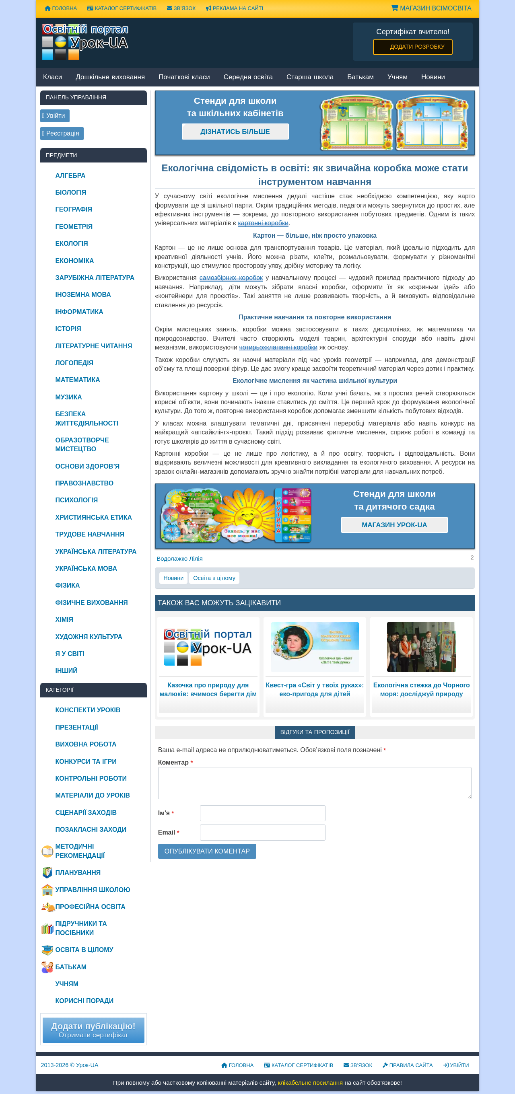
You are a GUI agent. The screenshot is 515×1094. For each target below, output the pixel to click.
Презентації (77, 727)
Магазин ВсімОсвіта (431, 8)
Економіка (75, 260)
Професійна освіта (91, 906)
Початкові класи (184, 77)
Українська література (96, 551)
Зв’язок (181, 8)
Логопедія (75, 363)
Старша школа (310, 77)
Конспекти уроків (88, 710)
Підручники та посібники (81, 928)
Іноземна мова (83, 294)
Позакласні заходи (91, 829)
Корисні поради (85, 1000)
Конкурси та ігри (86, 761)
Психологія (77, 500)
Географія (74, 209)
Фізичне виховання (92, 602)
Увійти (456, 1065)
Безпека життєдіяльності (87, 418)
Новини (433, 77)
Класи (52, 77)
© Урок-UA (70, 1065)
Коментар (175, 762)
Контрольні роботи (91, 778)
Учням (397, 77)
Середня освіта (248, 77)
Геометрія (74, 226)
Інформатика (79, 311)
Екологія (72, 243)
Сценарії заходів (86, 812)
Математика (78, 379)
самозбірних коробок (231, 277)
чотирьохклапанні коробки (278, 347)
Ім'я (166, 813)
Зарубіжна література (95, 277)
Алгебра (71, 175)
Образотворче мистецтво (82, 444)
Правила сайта (408, 1065)
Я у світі (70, 653)
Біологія (71, 192)
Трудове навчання (90, 534)
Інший (67, 670)
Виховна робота (86, 744)
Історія (68, 328)
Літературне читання (94, 346)
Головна (61, 8)
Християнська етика (94, 517)
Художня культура (89, 636)
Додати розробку (417, 46)
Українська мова (86, 568)
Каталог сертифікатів (122, 8)
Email (168, 832)
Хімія (64, 619)
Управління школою (93, 889)
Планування (78, 872)
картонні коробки (263, 223)
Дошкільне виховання (110, 77)
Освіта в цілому (214, 578)
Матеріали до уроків (93, 795)
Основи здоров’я (88, 466)
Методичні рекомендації (80, 851)
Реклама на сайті (234, 8)
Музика (69, 397)
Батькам (360, 77)
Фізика (68, 585)
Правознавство (85, 483)
